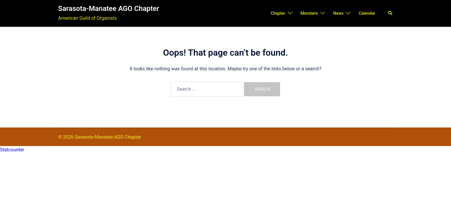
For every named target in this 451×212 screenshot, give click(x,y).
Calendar (367, 13)
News (338, 13)
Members (309, 13)
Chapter (278, 13)
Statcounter (12, 150)
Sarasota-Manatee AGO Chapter (108, 8)
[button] (390, 13)
